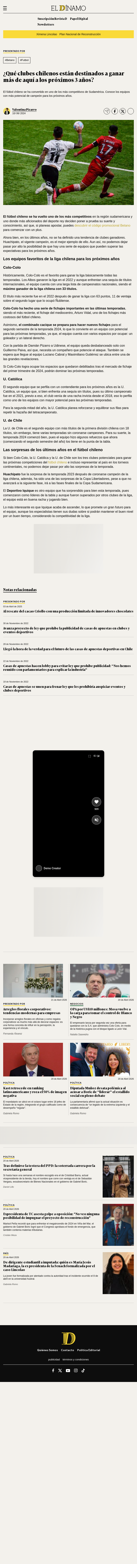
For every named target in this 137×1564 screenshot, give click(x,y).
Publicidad (54, 1359)
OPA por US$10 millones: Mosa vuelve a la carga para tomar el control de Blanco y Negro (101, 1013)
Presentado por (14, 51)
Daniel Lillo (8, 1187)
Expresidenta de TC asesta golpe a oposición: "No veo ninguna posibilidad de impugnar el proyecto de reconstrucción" (51, 1215)
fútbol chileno (57, 462)
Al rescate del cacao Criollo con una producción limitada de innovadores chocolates (68, 611)
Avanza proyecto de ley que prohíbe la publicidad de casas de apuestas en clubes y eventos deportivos (66, 630)
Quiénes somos (47, 1350)
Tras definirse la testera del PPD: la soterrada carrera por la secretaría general (49, 1167)
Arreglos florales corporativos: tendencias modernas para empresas (31, 1011)
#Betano (9, 60)
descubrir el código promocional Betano (102, 225)
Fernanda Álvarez (12, 1033)
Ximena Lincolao (46, 34)
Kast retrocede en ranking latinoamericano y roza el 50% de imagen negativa (35, 1092)
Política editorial (88, 1350)
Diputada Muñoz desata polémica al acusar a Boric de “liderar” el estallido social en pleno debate (100, 1092)
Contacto (67, 1350)
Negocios (76, 1004)
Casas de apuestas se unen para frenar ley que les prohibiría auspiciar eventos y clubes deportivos (64, 688)
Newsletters (46, 24)
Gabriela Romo (11, 1113)
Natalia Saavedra (79, 1034)
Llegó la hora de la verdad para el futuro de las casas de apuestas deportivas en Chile (68, 648)
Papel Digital (79, 18)
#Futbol (24, 60)
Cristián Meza (9, 1235)
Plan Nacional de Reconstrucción (79, 34)
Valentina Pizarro (24, 109)
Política (8, 1083)
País (6, 1253)
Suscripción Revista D (52, 18)
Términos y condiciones (76, 1359)
